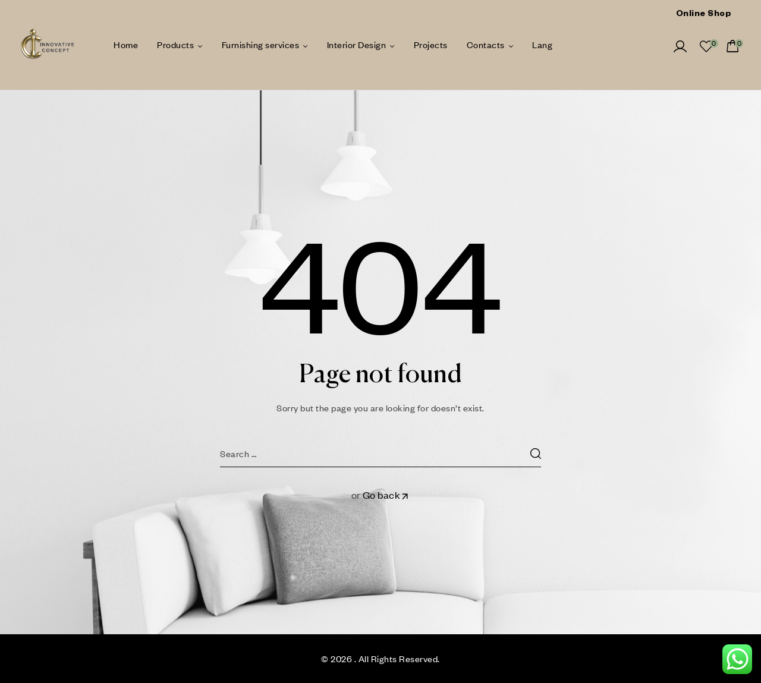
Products (175, 44)
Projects (431, 44)
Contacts (486, 44)
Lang (542, 44)
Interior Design (356, 44)
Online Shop (704, 15)
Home (126, 44)
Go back (386, 495)
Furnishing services (261, 44)
